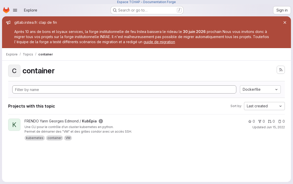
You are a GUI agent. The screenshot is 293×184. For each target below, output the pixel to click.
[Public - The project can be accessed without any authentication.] (101, 121)
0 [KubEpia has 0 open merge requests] (271, 121)
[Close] (285, 22)
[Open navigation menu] (15, 10)
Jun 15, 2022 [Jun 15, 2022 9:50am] (275, 127)
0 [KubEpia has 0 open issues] (281, 121)
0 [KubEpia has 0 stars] (251, 121)
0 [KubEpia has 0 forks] (261, 121)
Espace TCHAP (128, 2)
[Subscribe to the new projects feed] (281, 70)
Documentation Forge (159, 2)
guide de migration (159, 42)
